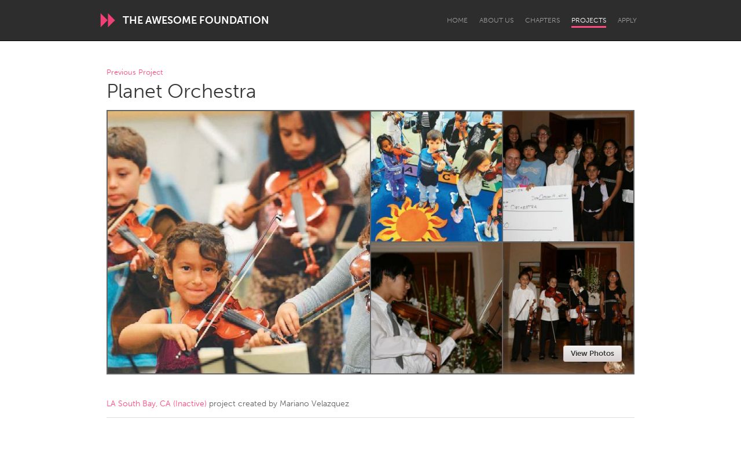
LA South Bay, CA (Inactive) (157, 404)
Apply (627, 20)
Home (457, 20)
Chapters (542, 20)
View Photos (592, 353)
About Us (496, 20)
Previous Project (135, 72)
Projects (588, 20)
